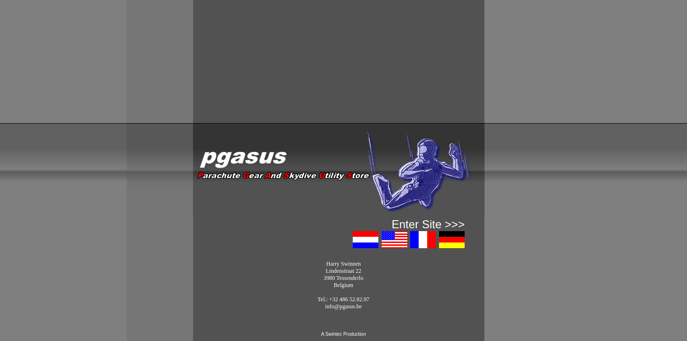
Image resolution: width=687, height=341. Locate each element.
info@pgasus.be (343, 306)
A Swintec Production (343, 334)
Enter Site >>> (428, 224)
